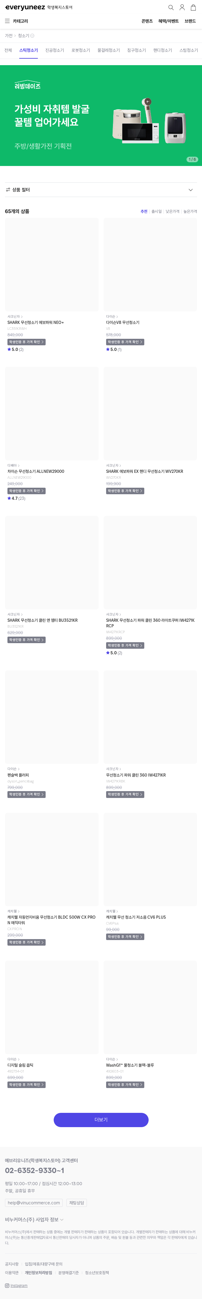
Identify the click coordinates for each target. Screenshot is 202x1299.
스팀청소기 (188, 50)
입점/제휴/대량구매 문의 (43, 1264)
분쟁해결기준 (68, 1272)
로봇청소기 (80, 50)
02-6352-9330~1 (34, 1170)
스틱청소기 (28, 50)
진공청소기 (54, 50)
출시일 (156, 211)
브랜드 (190, 21)
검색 (171, 7)
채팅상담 (76, 1202)
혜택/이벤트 (169, 21)
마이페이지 (182, 7)
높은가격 (190, 211)
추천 (144, 211)
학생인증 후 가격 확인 (24, 342)
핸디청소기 (162, 50)
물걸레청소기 (108, 50)
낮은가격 (172, 211)
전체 (8, 50)
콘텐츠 (147, 21)
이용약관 (12, 1272)
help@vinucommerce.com (34, 1202)
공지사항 (12, 1264)
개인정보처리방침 (38, 1272)
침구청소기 (136, 50)
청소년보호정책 (97, 1272)
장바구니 (193, 7)
